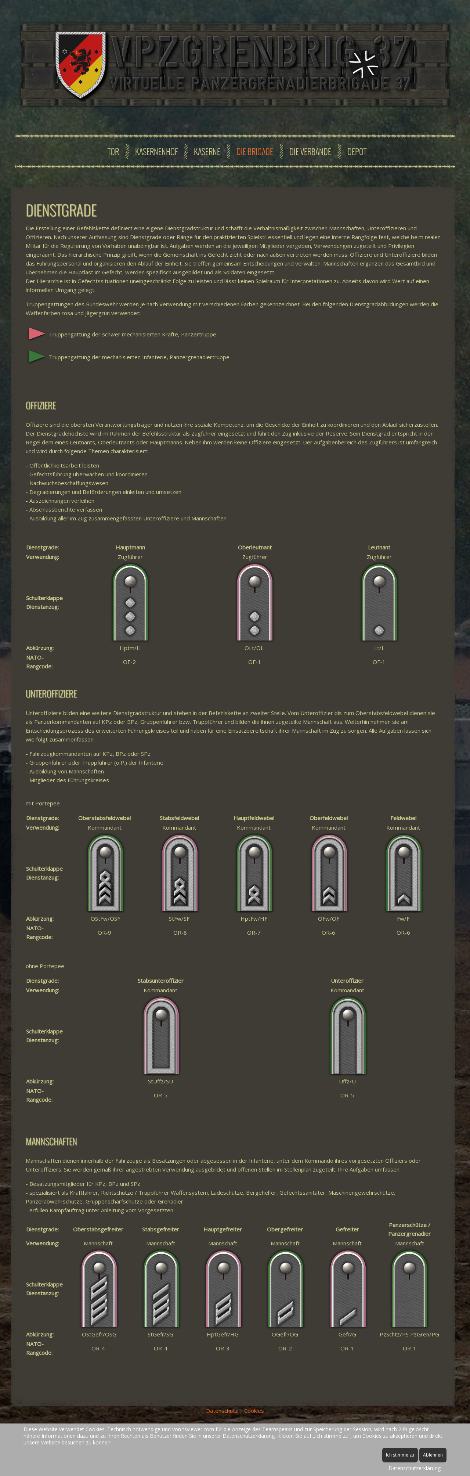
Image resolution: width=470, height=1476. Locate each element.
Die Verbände (310, 151)
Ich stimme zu (400, 1455)
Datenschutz (222, 1410)
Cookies (254, 1410)
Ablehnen (433, 1455)
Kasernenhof (156, 151)
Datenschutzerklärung (414, 1468)
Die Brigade (254, 151)
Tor (113, 151)
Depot (356, 151)
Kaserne (207, 151)
